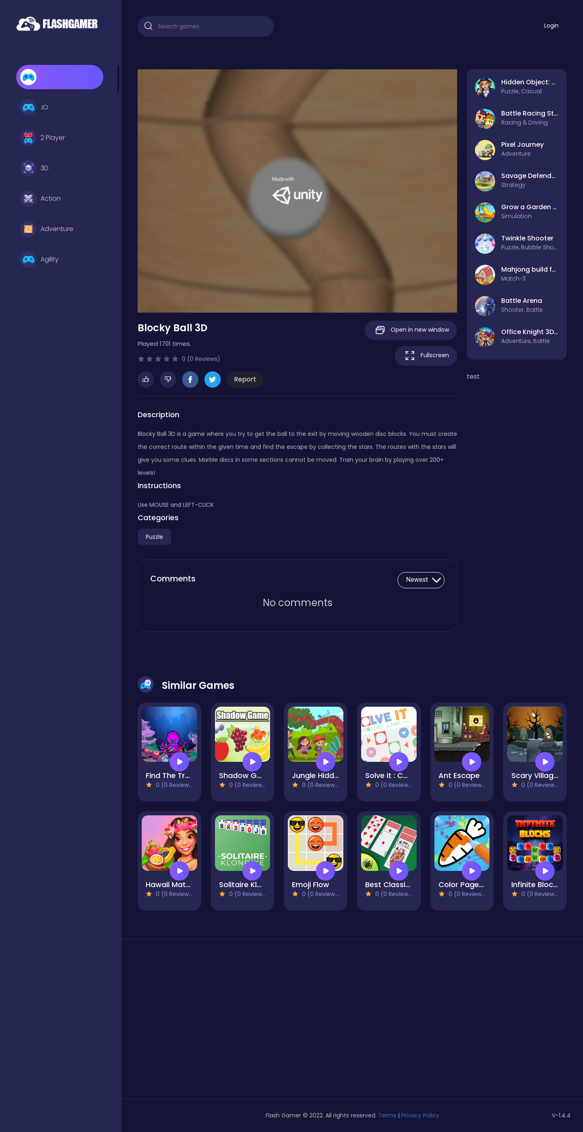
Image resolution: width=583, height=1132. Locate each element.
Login (551, 25)
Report (245, 379)
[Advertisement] (206, 1022)
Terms (387, 1115)
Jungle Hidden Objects (333, 775)
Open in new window (411, 330)
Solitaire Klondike (250, 884)
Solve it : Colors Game (405, 775)
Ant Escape (459, 775)
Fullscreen (426, 356)
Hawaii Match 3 (173, 884)
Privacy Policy (420, 1115)
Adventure (46, 229)
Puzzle (154, 537)
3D (34, 168)
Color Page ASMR (469, 884)
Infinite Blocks (536, 884)
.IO (34, 107)
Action (40, 199)
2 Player (42, 138)
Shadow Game (246, 775)
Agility (39, 259)
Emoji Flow (310, 884)
